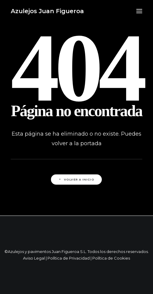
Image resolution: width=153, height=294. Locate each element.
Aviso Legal (34, 258)
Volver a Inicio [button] (76, 179)
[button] (139, 11)
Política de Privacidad (69, 258)
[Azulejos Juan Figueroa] (47, 11)
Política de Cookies (111, 258)
